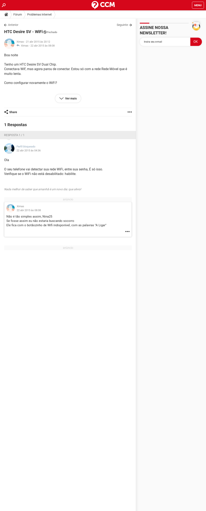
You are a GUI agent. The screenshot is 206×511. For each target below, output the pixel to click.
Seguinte (122, 24)
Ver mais (71, 98)
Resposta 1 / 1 (14, 135)
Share (13, 112)
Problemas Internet (39, 14)
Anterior (13, 24)
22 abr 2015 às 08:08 (43, 45)
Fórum (17, 14)
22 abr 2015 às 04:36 (28, 150)
